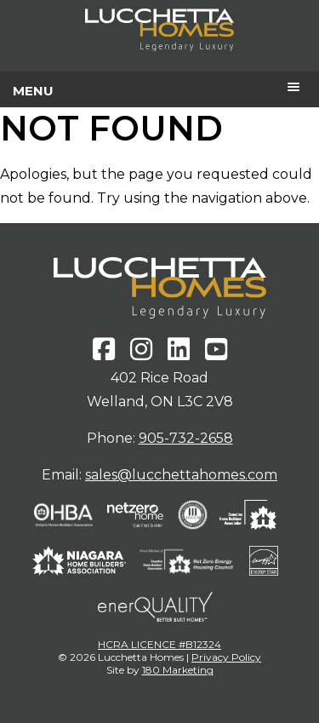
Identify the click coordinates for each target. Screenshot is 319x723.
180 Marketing (178, 669)
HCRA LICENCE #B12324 (159, 644)
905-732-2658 (186, 438)
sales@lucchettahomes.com (181, 475)
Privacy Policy (226, 657)
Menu (33, 91)
